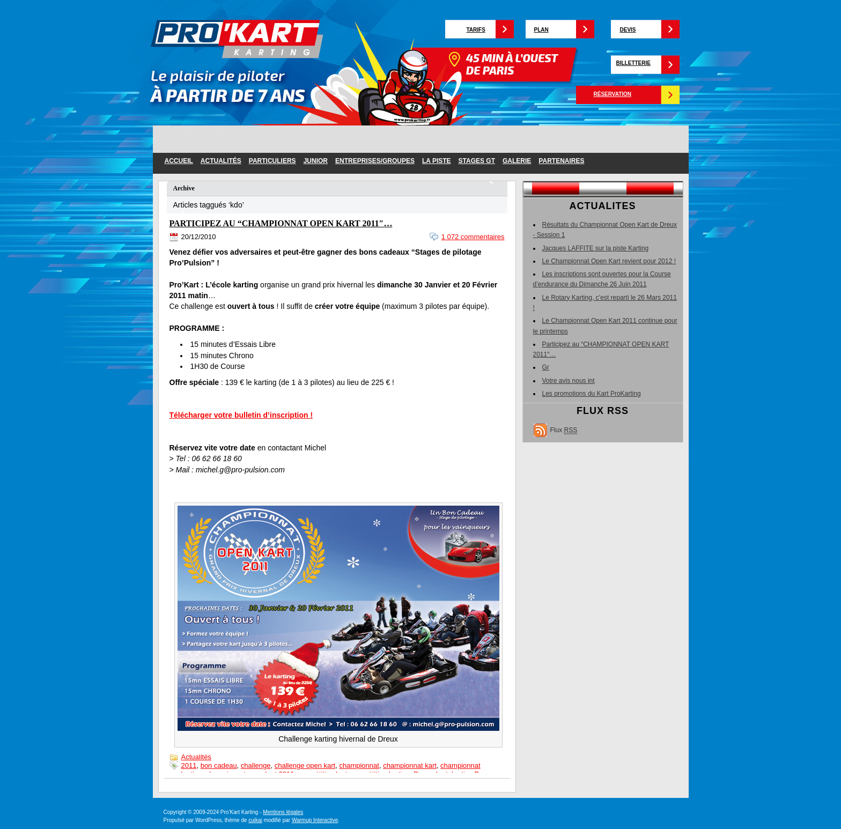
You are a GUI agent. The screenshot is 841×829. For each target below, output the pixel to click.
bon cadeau (219, 765)
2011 (189, 765)
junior (316, 161)
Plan (541, 30)
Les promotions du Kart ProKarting (591, 393)
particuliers (272, 161)
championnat (359, 765)
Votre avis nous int (568, 380)
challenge (256, 765)
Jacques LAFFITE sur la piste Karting (595, 248)
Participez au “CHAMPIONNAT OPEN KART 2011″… (281, 223)
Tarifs (476, 30)
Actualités (221, 161)
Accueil (179, 161)
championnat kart (410, 765)
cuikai (255, 820)
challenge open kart (305, 765)
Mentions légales (283, 812)
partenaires (561, 161)
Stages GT (477, 161)
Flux (564, 430)
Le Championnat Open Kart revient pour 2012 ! (609, 261)
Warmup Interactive (315, 820)
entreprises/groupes (375, 161)
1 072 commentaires (473, 237)
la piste (436, 161)
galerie (517, 161)
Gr (545, 367)
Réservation (613, 94)
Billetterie (633, 63)
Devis (628, 30)
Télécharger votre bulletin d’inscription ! (241, 415)
